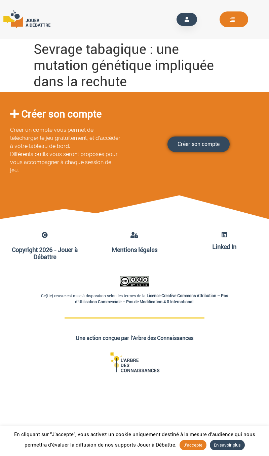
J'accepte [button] (193, 445)
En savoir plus (227, 445)
